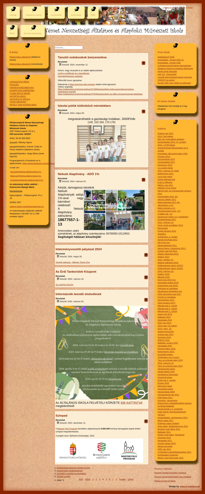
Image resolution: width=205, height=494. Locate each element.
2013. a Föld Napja (166, 145)
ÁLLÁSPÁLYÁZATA (64, 285)
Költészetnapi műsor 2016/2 (170, 265)
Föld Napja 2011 (165, 397)
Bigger (175, 8)
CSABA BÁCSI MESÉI (20, 93)
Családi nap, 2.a (165, 214)
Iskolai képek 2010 (166, 371)
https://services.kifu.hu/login (82, 84)
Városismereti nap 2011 (168, 395)
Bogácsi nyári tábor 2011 (169, 429)
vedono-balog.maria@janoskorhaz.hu (27, 206)
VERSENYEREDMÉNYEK (22, 87)
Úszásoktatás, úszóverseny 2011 (173, 417)
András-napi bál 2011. (168, 251)
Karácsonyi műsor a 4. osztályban (173, 217)
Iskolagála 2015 (165, 346)
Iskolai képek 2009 (166, 392)
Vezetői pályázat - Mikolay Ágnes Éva (73, 262)
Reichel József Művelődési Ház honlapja (172, 477)
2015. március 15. (166, 363)
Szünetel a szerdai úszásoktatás (71, 473)
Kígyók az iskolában (167, 297)
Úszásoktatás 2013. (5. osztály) (172, 142)
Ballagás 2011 (164, 432)
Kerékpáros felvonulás (168, 374)
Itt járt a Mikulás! (165, 182)
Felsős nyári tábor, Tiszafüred (171, 435)
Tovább (122, 479)
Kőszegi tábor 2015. (167, 348)
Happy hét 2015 (165, 314)
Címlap (13, 15)
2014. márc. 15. (165, 328)
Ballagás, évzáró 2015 (168, 343)
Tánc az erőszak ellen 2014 (170, 366)
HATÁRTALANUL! (18, 96)
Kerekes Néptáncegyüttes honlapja (170, 473)
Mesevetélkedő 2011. (167, 245)
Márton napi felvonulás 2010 (170, 458)
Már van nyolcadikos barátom (171, 139)
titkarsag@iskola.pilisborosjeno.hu (25, 176)
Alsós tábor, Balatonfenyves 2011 (173, 426)
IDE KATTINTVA (131, 402)
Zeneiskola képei (165, 389)
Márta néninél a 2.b (166, 208)
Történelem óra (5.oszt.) (169, 357)
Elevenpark (163, 228)
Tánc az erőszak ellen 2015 (170, 360)
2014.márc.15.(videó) (167, 326)
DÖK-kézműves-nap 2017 (169, 294)
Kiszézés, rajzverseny (167, 400)
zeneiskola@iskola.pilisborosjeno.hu (26, 180)
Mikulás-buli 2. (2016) (167, 308)
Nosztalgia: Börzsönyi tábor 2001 (173, 153)
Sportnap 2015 (164, 337)
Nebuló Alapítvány (32, 33)
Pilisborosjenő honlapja (165, 481)
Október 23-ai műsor (167, 188)
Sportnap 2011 (164, 437)
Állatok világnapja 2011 (168, 254)
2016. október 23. (166, 260)
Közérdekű (76, 15)
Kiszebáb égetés (165, 354)
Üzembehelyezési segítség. (70, 76)
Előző (87, 479)
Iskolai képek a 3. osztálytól (170, 409)
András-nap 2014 (165, 334)
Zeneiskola (56, 15)
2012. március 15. (166, 222)
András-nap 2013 (165, 133)
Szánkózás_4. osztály (167, 237)
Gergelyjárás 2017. (166, 300)
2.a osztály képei (165, 168)
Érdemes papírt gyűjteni (168, 423)
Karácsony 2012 (165, 165)
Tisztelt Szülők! (63, 476)
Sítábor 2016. (164, 274)
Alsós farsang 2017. (167, 303)
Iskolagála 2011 (165, 440)
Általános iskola (33, 15)
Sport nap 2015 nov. (167, 280)
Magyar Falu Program (67, 428)
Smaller (189, 8)
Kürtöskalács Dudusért (168, 455)
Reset (182, 8)
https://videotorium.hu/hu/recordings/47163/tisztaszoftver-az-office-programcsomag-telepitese (100, 94)
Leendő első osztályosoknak (69, 470)
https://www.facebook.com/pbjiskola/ (38, 163)
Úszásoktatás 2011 (166, 162)
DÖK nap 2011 (164, 449)
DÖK (93, 15)
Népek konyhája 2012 (167, 240)
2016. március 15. (166, 271)
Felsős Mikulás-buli (166, 179)
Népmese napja (165, 386)
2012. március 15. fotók (168, 171)
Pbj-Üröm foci (164, 242)
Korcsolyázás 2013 (166, 159)
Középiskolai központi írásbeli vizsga (73, 468)
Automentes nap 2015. (168, 285)
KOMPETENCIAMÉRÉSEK (22, 90)
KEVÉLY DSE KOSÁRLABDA (23, 105)
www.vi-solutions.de (190, 486)
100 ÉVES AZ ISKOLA (20, 99)
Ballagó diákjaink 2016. (168, 262)
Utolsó (131, 479)
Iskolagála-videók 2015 (168, 282)
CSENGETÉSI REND (19, 82)
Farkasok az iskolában (168, 288)
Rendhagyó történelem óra (170, 291)
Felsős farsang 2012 (167, 231)
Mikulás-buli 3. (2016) (167, 306)
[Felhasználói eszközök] (143, 63)
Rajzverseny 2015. (166, 351)
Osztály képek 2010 (167, 443)
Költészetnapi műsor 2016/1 (170, 268)
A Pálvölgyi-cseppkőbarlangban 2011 (174, 452)
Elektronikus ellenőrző (20, 57)
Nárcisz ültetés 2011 (167, 199)
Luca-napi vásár (165, 176)
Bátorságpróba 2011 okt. (169, 202)
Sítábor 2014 (163, 257)
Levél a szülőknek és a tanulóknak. (74, 73)
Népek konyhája (165, 446)
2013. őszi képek (165, 136)
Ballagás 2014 (164, 317)
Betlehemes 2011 (166, 173)
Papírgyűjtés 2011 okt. (168, 196)
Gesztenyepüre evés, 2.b (169, 211)
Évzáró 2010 (163, 383)
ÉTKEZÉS (14, 85)
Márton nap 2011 (165, 185)
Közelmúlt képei (165, 377)
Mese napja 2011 (165, 420)
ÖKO (12, 33)
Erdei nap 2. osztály (167, 380)
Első (81, 479)
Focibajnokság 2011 (167, 219)
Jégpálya (162, 234)
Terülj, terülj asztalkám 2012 (170, 225)
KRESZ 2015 (164, 340)
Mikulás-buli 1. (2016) (167, 311)
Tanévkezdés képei (166, 369)
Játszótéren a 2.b (165, 205)
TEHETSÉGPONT (18, 102)
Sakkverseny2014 (166, 331)
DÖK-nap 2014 (164, 323)
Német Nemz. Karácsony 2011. (172, 248)
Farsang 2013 (164, 156)
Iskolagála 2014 (165, 320)
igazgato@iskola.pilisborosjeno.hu (25, 172)
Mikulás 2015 (164, 277)
